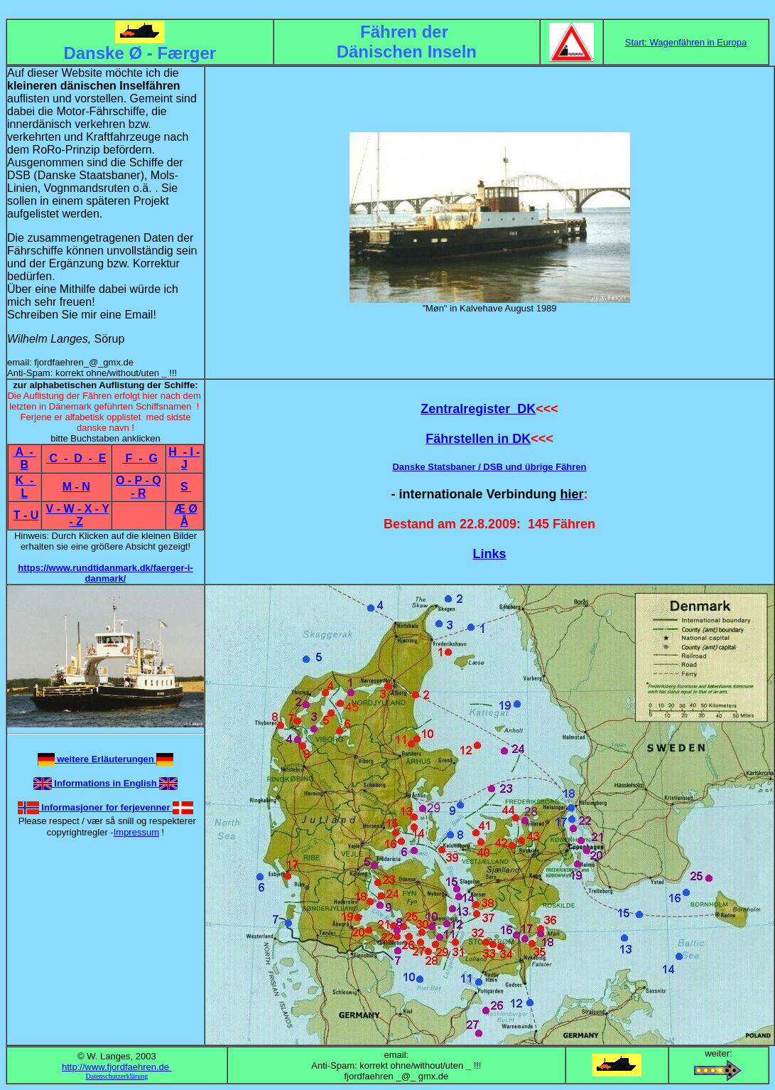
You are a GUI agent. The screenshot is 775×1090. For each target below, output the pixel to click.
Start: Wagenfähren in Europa (686, 42)
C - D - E (76, 458)
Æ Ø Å (185, 515)
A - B (24, 458)
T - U (26, 515)
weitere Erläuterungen (106, 759)
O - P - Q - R (138, 486)
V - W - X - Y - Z (77, 515)
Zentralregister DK (478, 409)
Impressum (136, 832)
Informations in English (106, 783)
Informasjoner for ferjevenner (106, 807)
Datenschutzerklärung (116, 1076)
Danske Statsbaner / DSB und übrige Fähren (489, 466)
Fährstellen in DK (478, 439)
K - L (26, 486)
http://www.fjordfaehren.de (117, 1067)
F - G (140, 458)
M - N (76, 487)
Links (489, 554)
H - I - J (184, 458)
